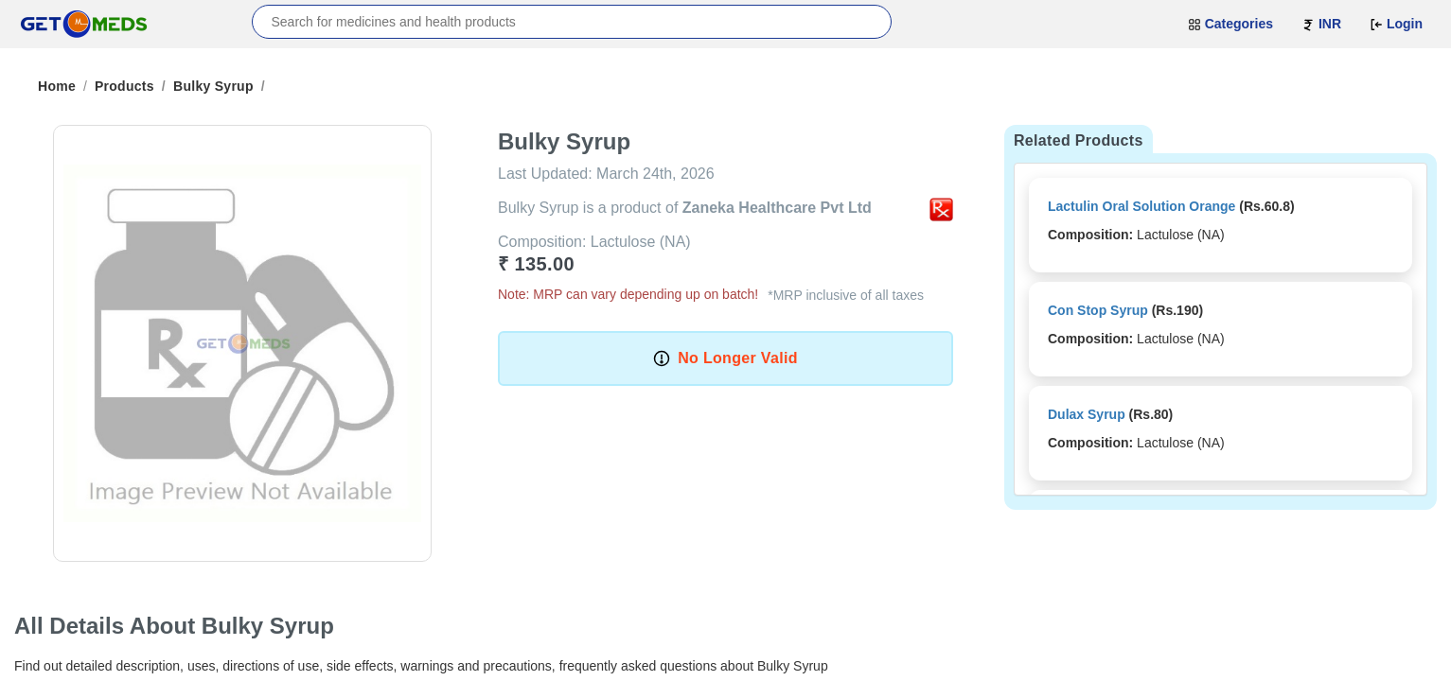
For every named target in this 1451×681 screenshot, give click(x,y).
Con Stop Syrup (1098, 310)
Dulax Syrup (1086, 414)
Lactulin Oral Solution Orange (1141, 206)
